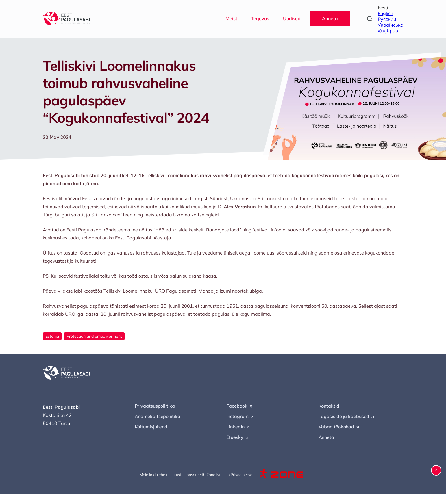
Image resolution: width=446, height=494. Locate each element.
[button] (436, 470)
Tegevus (260, 18)
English (385, 13)
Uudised (292, 18)
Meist (231, 18)
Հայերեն (388, 31)
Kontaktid (329, 406)
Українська (391, 25)
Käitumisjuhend (151, 427)
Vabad (339, 427)
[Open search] (369, 19)
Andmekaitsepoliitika (157, 416)
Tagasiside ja (347, 416)
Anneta (330, 18)
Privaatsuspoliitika (155, 406)
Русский (387, 19)
